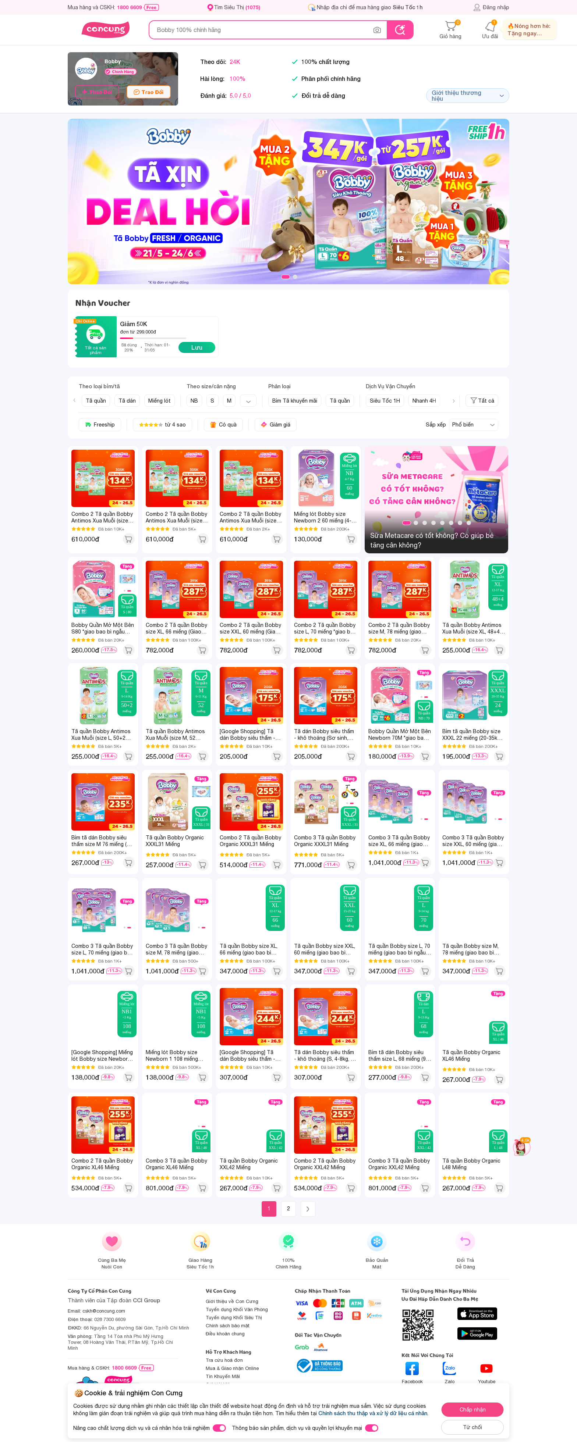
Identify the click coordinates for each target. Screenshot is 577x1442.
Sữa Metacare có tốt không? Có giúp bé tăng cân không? (431, 540)
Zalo (449, 1373)
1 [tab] (285, 277)
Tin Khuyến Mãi (223, 1376)
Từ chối (472, 1427)
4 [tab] (433, 523)
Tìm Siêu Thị (237, 7)
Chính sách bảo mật (227, 1325)
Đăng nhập (491, 7)
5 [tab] (442, 523)
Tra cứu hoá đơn (224, 1360)
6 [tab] (451, 523)
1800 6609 (129, 7)
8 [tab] (469, 523)
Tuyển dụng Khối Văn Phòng (237, 1309)
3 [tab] (424, 523)
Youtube (486, 1373)
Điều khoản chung (225, 1333)
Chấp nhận (473, 1410)
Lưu (196, 347)
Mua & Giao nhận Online (232, 1368)
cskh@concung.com (103, 1311)
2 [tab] (295, 277)
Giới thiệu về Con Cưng (232, 1301)
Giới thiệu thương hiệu (468, 95)
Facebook (412, 1373)
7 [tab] (460, 523)
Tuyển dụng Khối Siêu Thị (234, 1317)
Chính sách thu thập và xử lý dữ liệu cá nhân (372, 1413)
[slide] (288, 201)
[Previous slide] (74, 400)
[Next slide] (454, 401)
